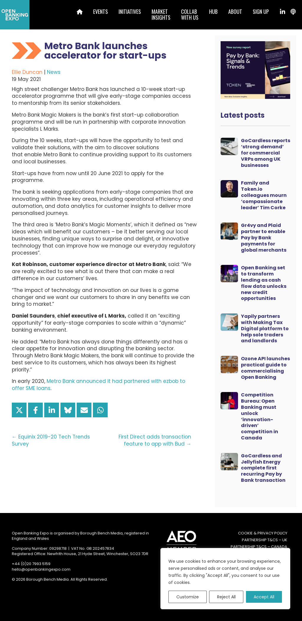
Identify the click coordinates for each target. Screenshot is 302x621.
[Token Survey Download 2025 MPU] (255, 69)
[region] (225, 578)
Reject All (226, 597)
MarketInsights (161, 14)
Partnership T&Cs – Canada (259, 546)
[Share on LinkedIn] (51, 410)
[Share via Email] (84, 410)
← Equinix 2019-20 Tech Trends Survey (51, 440)
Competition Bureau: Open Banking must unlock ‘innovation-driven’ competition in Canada (259, 416)
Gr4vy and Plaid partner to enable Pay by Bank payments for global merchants (263, 237)
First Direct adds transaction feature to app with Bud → (155, 440)
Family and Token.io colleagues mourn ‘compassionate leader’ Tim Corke (264, 195)
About (235, 11)
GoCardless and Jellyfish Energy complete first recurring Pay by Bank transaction (263, 468)
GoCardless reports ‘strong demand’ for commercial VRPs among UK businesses (265, 152)
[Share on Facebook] (35, 410)
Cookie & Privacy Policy (262, 533)
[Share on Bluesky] (67, 410)
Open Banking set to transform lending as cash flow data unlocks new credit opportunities (263, 283)
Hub (213, 11)
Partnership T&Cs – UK (264, 540)
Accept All (264, 597)
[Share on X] (19, 410)
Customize (187, 597)
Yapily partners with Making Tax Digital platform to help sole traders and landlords (265, 328)
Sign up (261, 11)
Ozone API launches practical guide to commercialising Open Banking (265, 367)
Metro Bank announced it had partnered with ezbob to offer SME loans (98, 385)
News (53, 72)
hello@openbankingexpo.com (41, 569)
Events (100, 11)
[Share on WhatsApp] (100, 410)
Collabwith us (189, 14)
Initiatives (130, 11)
